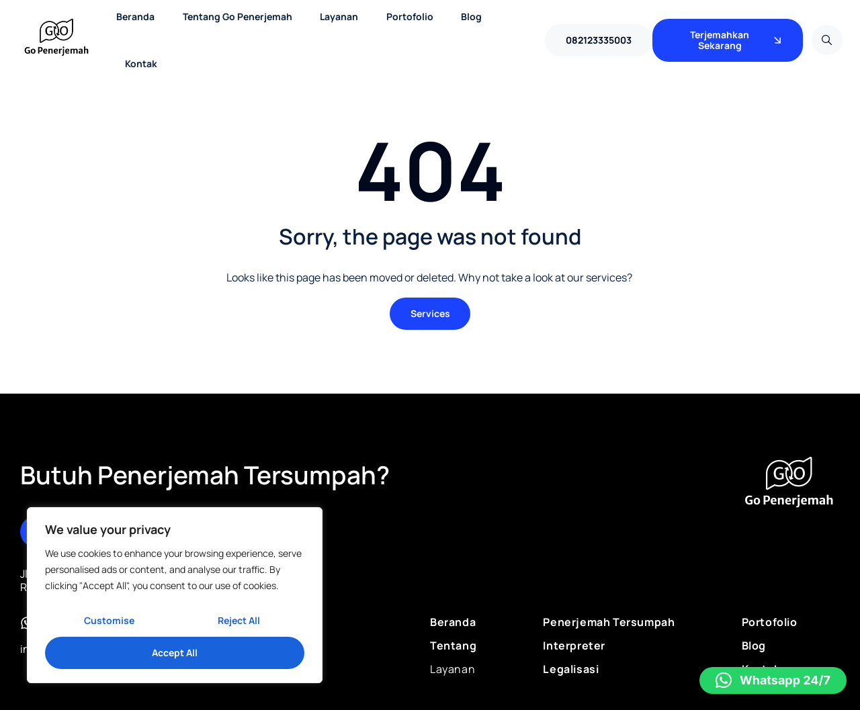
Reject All (239, 620)
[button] (773, 680)
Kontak (141, 63)
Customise (109, 620)
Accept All (175, 652)
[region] (174, 595)
